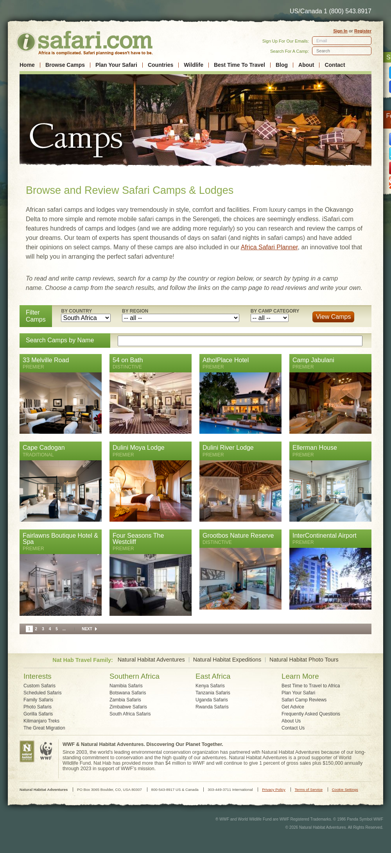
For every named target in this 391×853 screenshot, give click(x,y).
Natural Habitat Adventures (151, 659)
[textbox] (341, 50)
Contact (335, 65)
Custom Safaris (39, 685)
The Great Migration (44, 728)
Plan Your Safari (116, 65)
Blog (282, 65)
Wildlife (193, 65)
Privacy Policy (273, 789)
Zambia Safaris (125, 700)
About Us (291, 721)
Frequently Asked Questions (311, 714)
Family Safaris (38, 700)
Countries (160, 65)
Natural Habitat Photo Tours (304, 659)
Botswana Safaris (127, 693)
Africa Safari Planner (269, 247)
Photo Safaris (37, 707)
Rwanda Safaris (212, 707)
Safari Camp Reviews (304, 700)
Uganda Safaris (212, 700)
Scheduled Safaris (42, 693)
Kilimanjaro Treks (41, 721)
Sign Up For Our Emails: (285, 41)
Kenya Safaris (210, 685)
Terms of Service (309, 789)
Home (27, 65)
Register (362, 31)
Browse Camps (65, 65)
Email (321, 40)
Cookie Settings (345, 789)
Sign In (340, 31)
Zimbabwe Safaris (128, 707)
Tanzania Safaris (213, 693)
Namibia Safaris (126, 685)
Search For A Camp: (289, 51)
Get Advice (293, 707)
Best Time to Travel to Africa (311, 685)
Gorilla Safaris (38, 714)
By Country (76, 311)
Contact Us (293, 728)
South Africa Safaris (130, 714)
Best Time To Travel (239, 65)
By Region (135, 311)
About (306, 65)
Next (87, 629)
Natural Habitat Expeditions (227, 659)
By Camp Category (275, 311)
